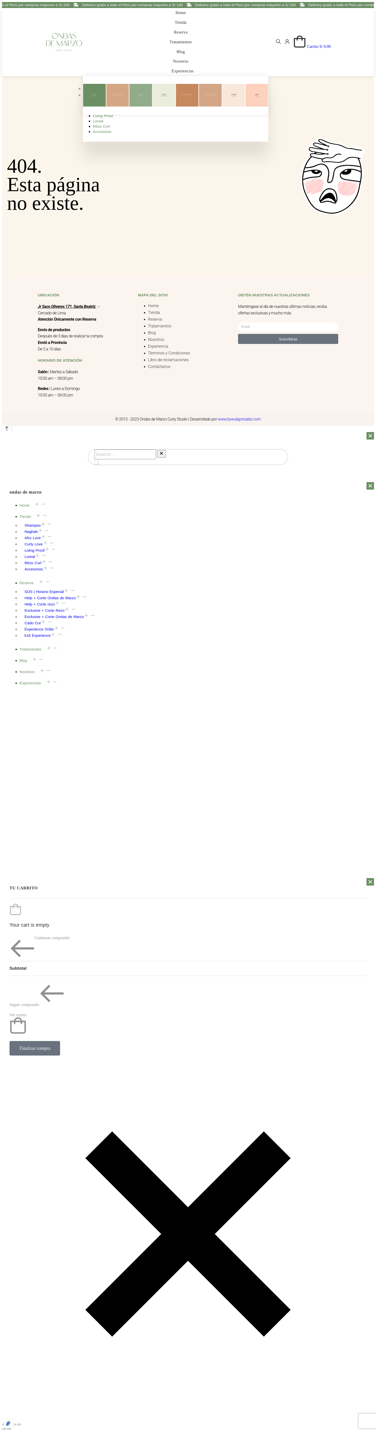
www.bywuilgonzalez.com (239, 419)
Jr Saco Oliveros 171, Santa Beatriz (66, 306)
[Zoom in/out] (19, 1424)
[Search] (97, 462)
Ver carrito (18, 1023)
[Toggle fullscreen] (14, 1424)
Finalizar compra (35, 1048)
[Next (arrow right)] (9, 1429)
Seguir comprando (37, 994)
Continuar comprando (40, 948)
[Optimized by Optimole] (9, 1423)
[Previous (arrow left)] (4, 1429)
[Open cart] (312, 46)
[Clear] (161, 454)
